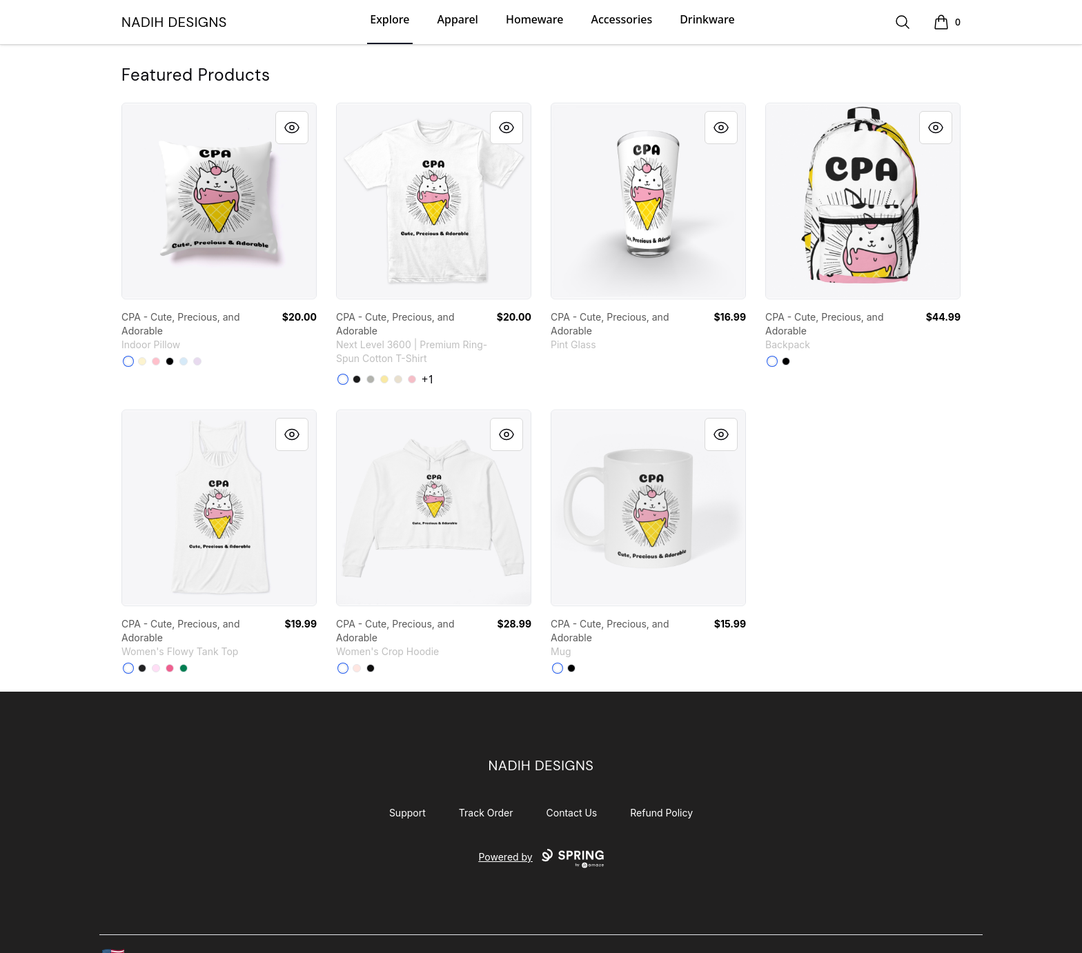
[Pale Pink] (357, 668)
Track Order (486, 813)
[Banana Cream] (384, 379)
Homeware (534, 19)
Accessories (621, 19)
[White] (128, 361)
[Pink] (156, 361)
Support (407, 813)
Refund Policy (661, 813)
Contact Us (572, 813)
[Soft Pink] (156, 668)
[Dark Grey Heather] (142, 668)
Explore (389, 19)
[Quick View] (291, 127)
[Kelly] (183, 668)
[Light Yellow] (142, 361)
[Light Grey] (370, 379)
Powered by (540, 858)
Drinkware (707, 19)
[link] (219, 201)
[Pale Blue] (183, 361)
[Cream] (398, 379)
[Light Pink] (412, 379)
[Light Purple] (197, 361)
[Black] (170, 361)
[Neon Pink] (170, 668)
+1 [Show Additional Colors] (428, 379)
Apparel (457, 19)
